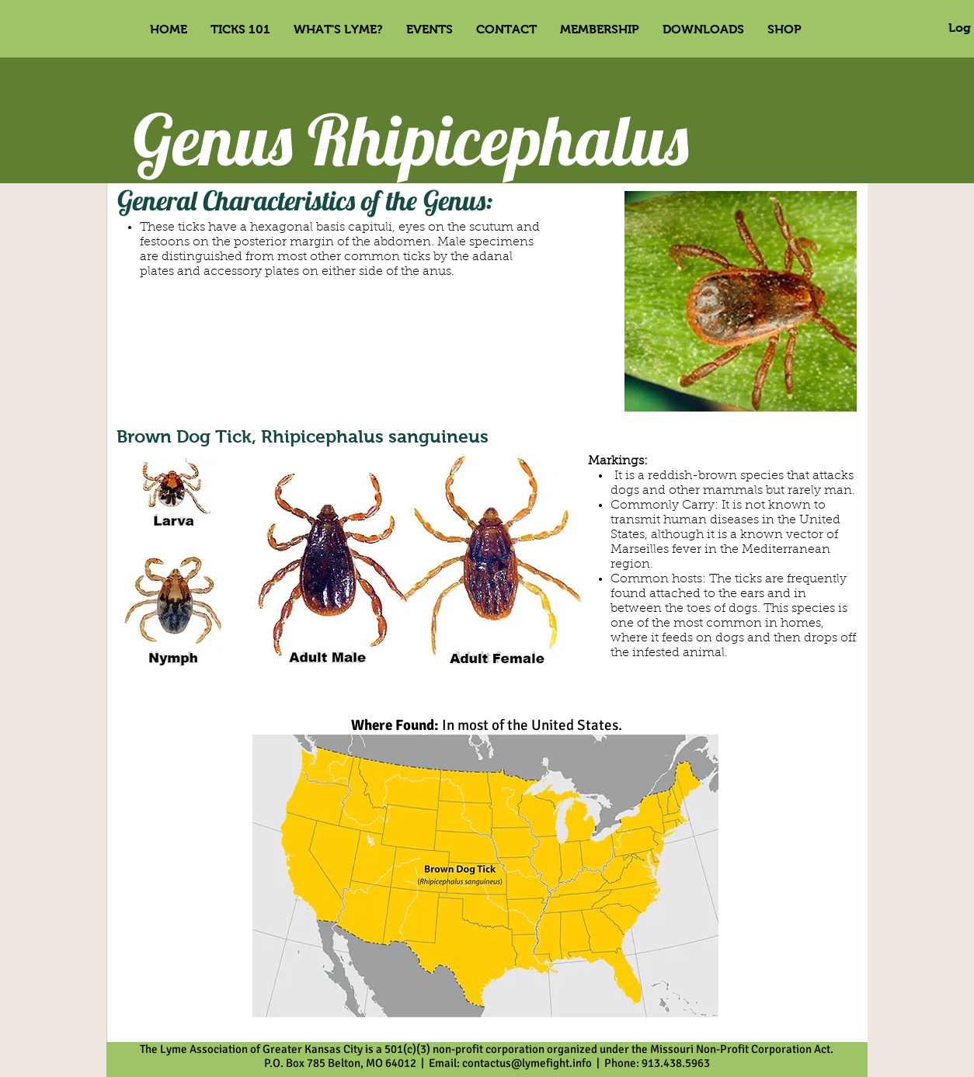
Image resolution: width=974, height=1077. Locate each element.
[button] (429, 29)
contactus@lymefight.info (527, 1063)
